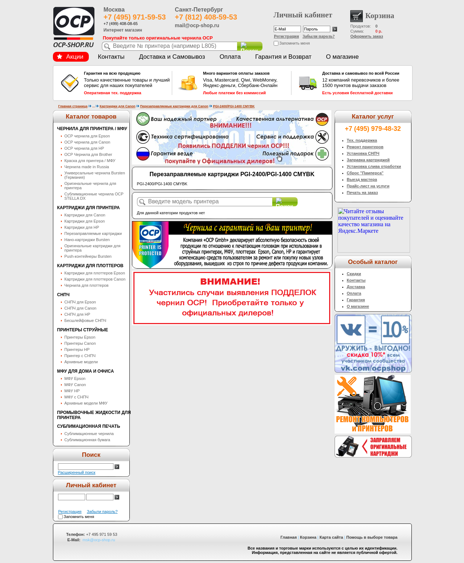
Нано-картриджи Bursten (87, 239)
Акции (70, 56)
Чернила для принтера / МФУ (92, 128)
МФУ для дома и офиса (85, 371)
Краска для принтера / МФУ (90, 160)
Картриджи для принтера (88, 207)
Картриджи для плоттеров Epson (95, 273)
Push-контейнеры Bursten (88, 256)
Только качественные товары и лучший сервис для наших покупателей (127, 83)
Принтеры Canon (80, 343)
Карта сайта (331, 537)
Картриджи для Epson (85, 221)
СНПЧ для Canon (80, 308)
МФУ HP (72, 391)
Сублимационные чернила (89, 433)
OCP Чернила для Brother (88, 154)
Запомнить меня (294, 43)
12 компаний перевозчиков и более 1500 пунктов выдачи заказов (365, 83)
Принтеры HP (77, 349)
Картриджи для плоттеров (90, 265)
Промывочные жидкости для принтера (94, 415)
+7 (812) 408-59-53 (206, 17)
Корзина (308, 537)
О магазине (342, 56)
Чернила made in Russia (87, 167)
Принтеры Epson (80, 337)
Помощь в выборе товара (371, 537)
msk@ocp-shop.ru (99, 540)
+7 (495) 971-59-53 (135, 17)
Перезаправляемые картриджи (93, 233)
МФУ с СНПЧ (77, 397)
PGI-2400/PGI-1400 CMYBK (234, 106)
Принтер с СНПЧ (80, 355)
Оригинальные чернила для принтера (90, 185)
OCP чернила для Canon (88, 142)
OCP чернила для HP (84, 148)
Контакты (111, 56)
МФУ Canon (75, 384)
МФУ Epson (75, 378)
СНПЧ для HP (77, 314)
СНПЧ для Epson (80, 302)
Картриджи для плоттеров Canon (95, 279)
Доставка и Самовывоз (172, 56)
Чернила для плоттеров (87, 285)
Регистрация (286, 36)
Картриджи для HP (82, 227)
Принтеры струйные (82, 329)
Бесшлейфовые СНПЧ (86, 320)
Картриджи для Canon (118, 106)
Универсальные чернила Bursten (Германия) (95, 175)
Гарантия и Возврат (283, 56)
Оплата (230, 56)
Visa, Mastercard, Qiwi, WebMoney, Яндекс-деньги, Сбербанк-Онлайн (246, 83)
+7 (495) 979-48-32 (373, 128)
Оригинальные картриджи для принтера (93, 248)
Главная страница (73, 106)
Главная (289, 537)
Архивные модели (81, 362)
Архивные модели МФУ (86, 403)
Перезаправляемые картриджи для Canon (174, 106)
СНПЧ (63, 294)
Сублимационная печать (88, 426)
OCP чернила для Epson (87, 136)
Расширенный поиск (77, 472)
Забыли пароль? (319, 36)
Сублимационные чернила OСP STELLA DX (94, 196)
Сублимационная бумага (87, 440)
